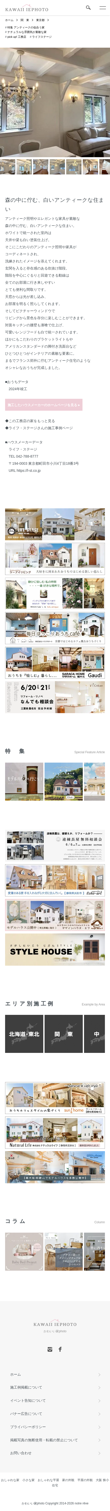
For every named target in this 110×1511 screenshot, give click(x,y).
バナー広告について (26, 1414)
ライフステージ (42, 36)
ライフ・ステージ (23, 449)
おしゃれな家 (10, 1480)
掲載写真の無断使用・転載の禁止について (44, 1440)
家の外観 (68, 1480)
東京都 (40, 20)
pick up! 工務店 (16, 36)
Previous (5, 102)
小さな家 (28, 1480)
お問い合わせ (21, 1453)
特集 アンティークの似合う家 (26, 27)
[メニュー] (102, 7)
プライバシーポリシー (28, 1427)
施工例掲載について (26, 1387)
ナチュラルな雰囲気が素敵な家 (27, 31)
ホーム (9, 20)
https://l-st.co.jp (28, 471)
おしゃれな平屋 (48, 1480)
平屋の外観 (85, 1480)
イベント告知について (28, 1400)
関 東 (25, 20)
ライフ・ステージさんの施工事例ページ (41, 428)
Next (104, 102)
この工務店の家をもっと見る (32, 421)
